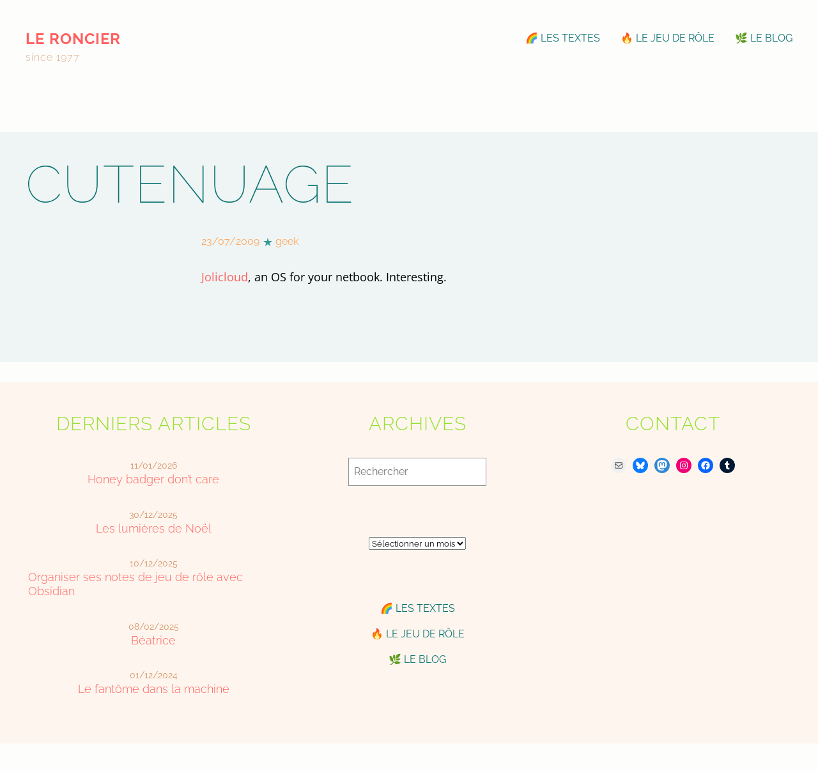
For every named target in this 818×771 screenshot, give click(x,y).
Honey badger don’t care (153, 479)
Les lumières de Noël (154, 528)
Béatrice (153, 640)
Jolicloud (224, 276)
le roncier (73, 38)
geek (286, 241)
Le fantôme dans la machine (153, 689)
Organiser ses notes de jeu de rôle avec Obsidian (135, 584)
